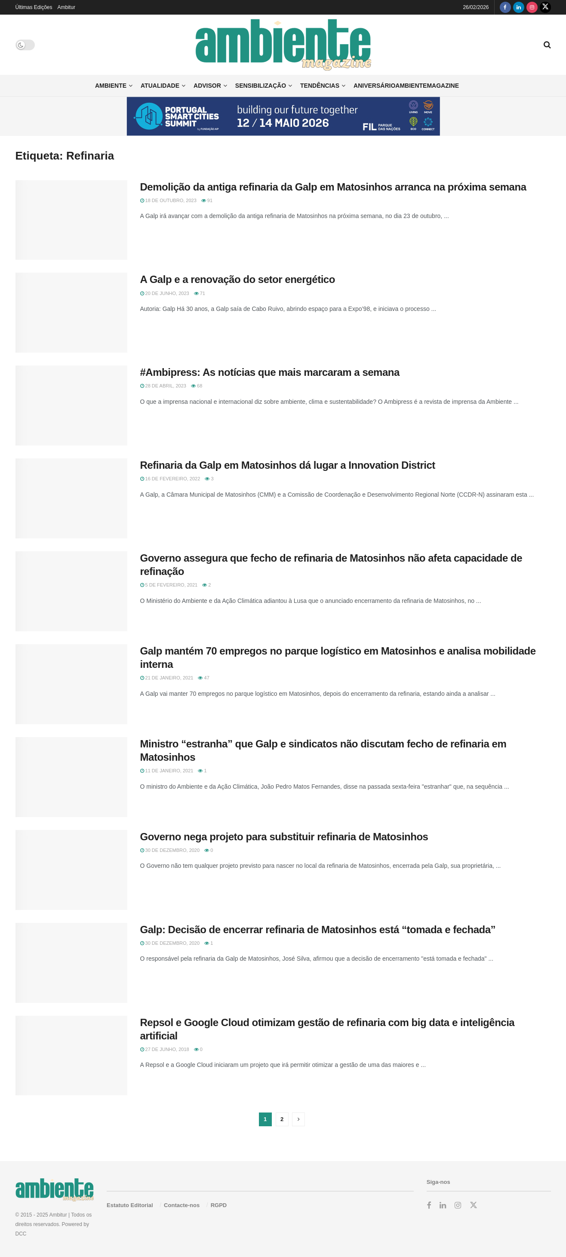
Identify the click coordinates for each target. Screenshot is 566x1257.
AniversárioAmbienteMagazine (406, 85)
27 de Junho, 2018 (164, 1049)
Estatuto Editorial (130, 1205)
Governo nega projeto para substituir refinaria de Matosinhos (284, 836)
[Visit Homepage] (283, 44)
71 (199, 293)
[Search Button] (547, 44)
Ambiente (110, 85)
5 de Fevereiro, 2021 (169, 584)
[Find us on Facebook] (505, 7)
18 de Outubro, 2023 (168, 200)
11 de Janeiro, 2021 (167, 770)
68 (196, 385)
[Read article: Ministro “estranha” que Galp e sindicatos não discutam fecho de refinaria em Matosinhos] (71, 777)
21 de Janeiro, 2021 (167, 677)
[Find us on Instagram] (532, 7)
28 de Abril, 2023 (163, 385)
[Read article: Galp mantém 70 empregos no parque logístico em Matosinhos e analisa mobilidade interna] (71, 684)
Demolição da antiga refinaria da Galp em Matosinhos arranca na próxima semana (333, 187)
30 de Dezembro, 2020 (170, 850)
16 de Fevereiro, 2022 (170, 478)
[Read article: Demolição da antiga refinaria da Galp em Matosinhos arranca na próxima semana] (71, 220)
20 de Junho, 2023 (164, 293)
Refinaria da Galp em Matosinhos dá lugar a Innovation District (287, 465)
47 (203, 677)
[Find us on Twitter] (545, 7)
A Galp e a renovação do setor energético (237, 279)
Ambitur (66, 7)
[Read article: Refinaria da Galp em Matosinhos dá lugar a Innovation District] (71, 498)
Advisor (207, 85)
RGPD (219, 1205)
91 (206, 200)
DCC (21, 1234)
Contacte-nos (182, 1205)
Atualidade (160, 85)
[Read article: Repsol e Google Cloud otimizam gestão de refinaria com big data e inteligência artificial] (71, 1056)
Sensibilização (260, 85)
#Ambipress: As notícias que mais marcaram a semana (270, 372)
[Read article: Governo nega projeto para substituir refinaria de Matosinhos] (71, 870)
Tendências (319, 85)
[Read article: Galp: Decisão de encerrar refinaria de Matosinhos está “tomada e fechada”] (71, 963)
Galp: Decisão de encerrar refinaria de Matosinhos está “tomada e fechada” (318, 929)
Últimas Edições (33, 7)
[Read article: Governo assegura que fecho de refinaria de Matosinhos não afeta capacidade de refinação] (71, 591)
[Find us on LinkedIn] (518, 7)
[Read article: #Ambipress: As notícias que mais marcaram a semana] (71, 406)
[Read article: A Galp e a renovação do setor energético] (71, 313)
